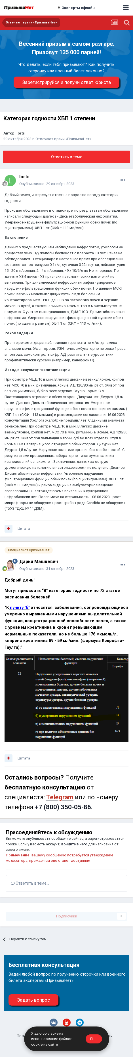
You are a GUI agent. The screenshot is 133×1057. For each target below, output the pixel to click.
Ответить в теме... (30, 883)
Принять (96, 1039)
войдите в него (74, 844)
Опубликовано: (46, 184)
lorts (20, 133)
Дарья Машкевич (38, 561)
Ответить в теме (66, 157)
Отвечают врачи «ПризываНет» (63, 139)
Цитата (24, 528)
